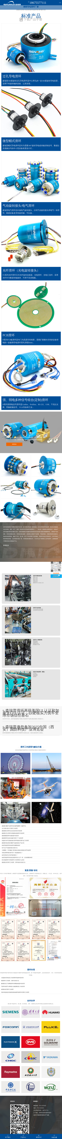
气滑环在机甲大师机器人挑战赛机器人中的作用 (13, 986)
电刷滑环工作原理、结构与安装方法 (10, 980)
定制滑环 (14, 433)
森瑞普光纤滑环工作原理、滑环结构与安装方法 (13, 862)
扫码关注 (12, 1101)
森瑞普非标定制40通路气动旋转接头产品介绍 (13, 843)
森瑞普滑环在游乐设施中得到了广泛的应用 (12, 838)
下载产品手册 (31, 19)
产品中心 (23, 1137)
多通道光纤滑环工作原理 (7, 989)
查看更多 (14, 444)
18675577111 (37, 2)
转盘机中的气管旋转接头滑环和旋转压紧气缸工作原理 (15, 840)
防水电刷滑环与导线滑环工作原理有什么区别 (13, 860)
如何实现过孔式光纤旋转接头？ (9, 855)
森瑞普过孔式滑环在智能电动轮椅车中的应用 (13, 833)
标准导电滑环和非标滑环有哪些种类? (11, 845)
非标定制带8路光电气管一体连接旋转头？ (12, 852)
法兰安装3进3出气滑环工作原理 (9, 828)
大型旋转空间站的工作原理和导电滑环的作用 (12, 977)
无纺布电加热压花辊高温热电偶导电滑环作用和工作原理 (15, 992)
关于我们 (7, 1137)
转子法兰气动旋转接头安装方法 (9, 847)
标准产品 (31, 16)
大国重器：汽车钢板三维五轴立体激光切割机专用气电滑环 (16, 850)
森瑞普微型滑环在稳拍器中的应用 (10, 835)
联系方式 (38, 1137)
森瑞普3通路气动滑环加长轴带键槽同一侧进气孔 (14, 826)
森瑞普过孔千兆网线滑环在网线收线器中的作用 (13, 983)
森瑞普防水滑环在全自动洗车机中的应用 (12, 830)
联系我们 (35, 1101)
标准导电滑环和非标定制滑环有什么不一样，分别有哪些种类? (17, 857)
